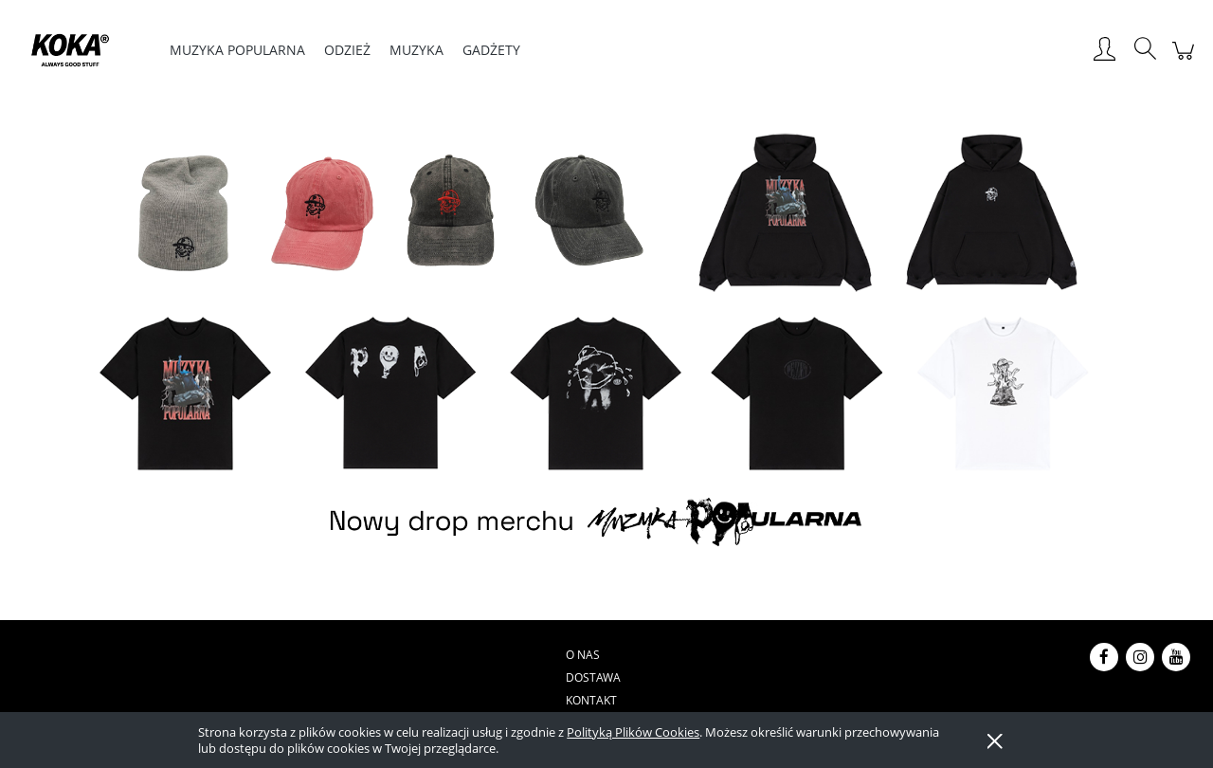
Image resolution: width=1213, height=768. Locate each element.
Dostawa (437, 655)
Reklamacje (745, 655)
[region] (606, 343)
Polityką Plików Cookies (633, 732)
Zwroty (819, 655)
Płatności (581, 655)
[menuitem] (237, 50)
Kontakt (508, 655)
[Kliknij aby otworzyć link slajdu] (606, 343)
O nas (376, 655)
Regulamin (661, 655)
